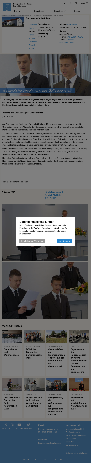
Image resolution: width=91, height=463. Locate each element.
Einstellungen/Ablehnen (32, 241)
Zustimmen (64, 241)
